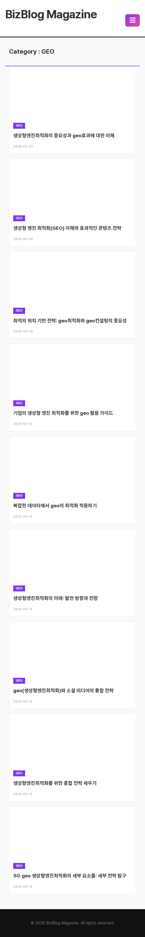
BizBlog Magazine (51, 14)
